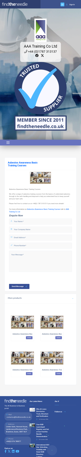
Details (29, 337)
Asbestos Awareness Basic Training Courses (43, 209)
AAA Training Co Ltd (40, 46)
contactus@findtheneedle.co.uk (18, 417)
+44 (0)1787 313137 (40, 51)
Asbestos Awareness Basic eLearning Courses (31, 334)
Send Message (19, 286)
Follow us (60, 412)
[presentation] (25, 278)
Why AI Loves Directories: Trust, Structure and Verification (42, 412)
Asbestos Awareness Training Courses (57, 370)
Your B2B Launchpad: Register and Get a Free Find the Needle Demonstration (42, 430)
